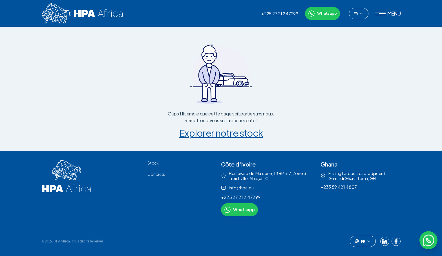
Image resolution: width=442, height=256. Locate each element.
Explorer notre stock (221, 133)
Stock (152, 162)
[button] (388, 13)
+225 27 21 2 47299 (279, 13)
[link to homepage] (66, 188)
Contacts (156, 174)
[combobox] (358, 13)
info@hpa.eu (237, 187)
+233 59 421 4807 (339, 187)
